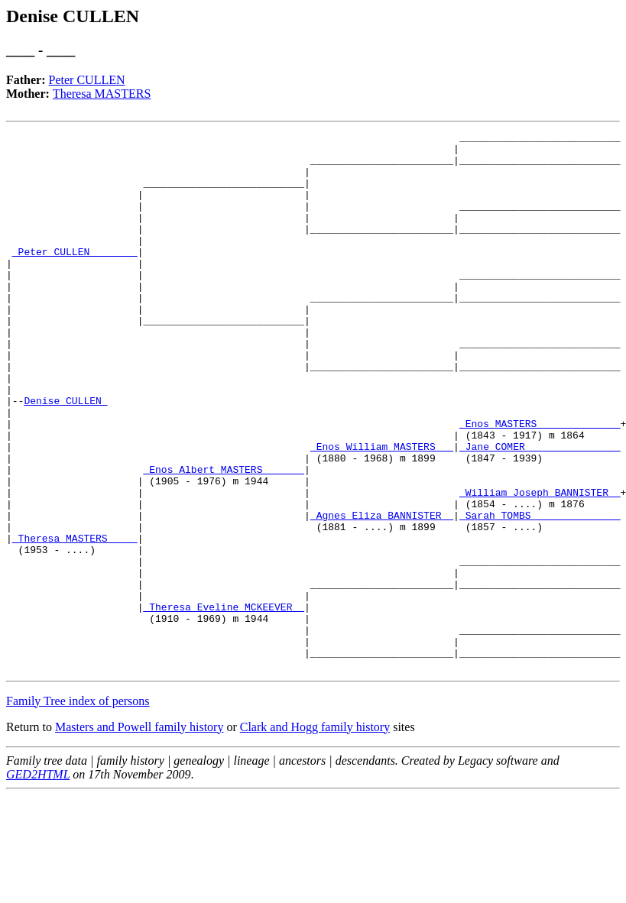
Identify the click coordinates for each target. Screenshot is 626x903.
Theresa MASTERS (102, 93)
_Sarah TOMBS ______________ (540, 593)
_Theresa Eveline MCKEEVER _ (223, 703)
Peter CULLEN (87, 79)
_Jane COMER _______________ (540, 510)
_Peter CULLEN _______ (75, 276)
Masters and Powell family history (139, 834)
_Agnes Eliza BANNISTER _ (381, 593)
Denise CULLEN (65, 455)
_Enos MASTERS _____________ (540, 483)
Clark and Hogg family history (315, 834)
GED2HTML (38, 881)
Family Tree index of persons (78, 808)
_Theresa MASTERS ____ (75, 620)
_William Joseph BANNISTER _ (540, 565)
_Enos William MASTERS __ (381, 510)
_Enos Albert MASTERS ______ (223, 538)
